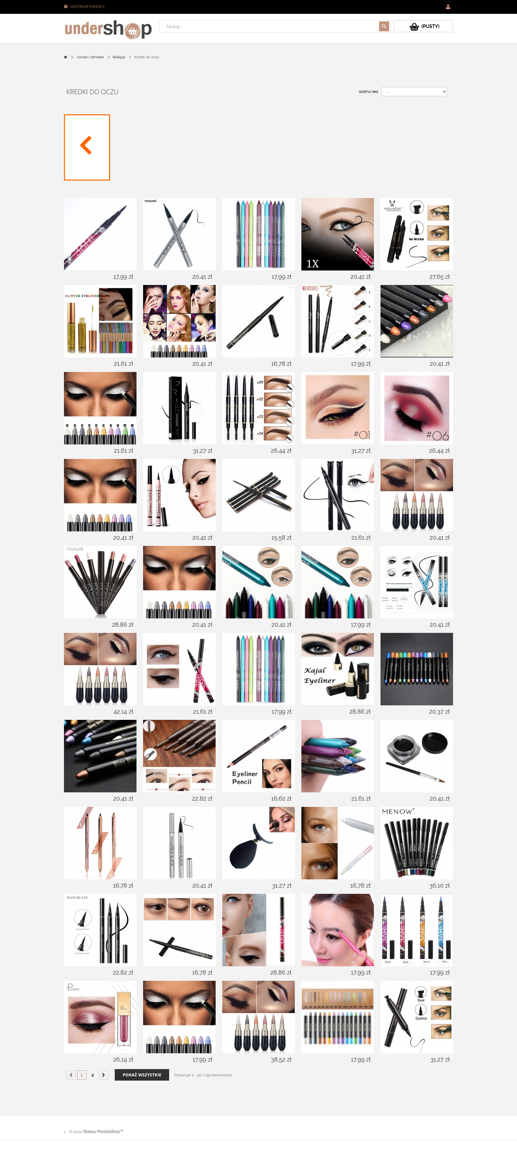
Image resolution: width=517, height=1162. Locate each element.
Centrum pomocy (87, 7)
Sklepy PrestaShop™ (103, 1131)
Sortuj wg (368, 92)
